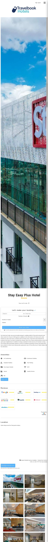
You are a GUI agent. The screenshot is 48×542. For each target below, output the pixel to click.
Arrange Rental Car (8, 465)
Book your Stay (24, 327)
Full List (4, 379)
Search (39, 2)
